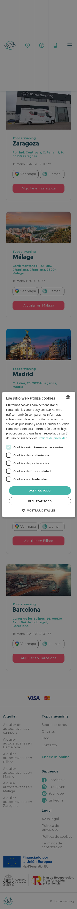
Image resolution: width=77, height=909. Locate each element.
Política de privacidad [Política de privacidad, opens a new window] (53, 438)
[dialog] (38, 454)
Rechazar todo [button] (40, 501)
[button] (38, 510)
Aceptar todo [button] (40, 490)
